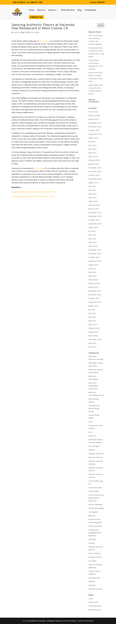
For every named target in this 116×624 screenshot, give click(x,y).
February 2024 (94, 205)
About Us (41, 10)
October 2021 (94, 298)
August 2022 (93, 265)
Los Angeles (93, 512)
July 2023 (92, 231)
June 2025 (92, 145)
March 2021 (93, 324)
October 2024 (94, 175)
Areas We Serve (68, 10)
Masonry (91, 515)
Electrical (91, 436)
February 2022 (94, 283)
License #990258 (97, 2)
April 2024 (92, 197)
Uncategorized (94, 578)
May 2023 (92, 238)
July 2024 (92, 186)
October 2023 (94, 220)
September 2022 (95, 261)
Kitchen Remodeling (96, 508)
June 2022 (92, 272)
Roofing (91, 543)
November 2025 (94, 126)
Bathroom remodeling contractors (93, 386)
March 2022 (93, 280)
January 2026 (93, 119)
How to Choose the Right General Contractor (96, 498)
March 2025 (93, 156)
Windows (92, 585)
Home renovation (95, 487)
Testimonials (90, 10)
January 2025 (93, 164)
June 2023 (92, 235)
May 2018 (92, 343)
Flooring (91, 450)
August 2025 (93, 138)
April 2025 (92, 153)
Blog (80, 10)
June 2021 (92, 313)
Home (31, 10)
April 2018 (92, 347)
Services (52, 10)
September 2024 (95, 179)
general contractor (95, 457)
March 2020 (93, 336)
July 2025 (92, 141)
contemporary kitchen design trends (94, 408)
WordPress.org (94, 610)
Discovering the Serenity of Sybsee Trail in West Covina (33, 196)
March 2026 (93, 112)
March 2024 (93, 201)
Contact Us (36, 17)
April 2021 (92, 321)
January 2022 (93, 287)
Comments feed (94, 606)
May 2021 (92, 317)
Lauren (16, 32)
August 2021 (93, 306)
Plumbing (92, 539)
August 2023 (93, 227)
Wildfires (91, 581)
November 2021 (94, 294)
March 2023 (93, 246)
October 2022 (94, 257)
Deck (90, 421)
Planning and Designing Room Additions (94, 533)
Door (90, 432)
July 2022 (92, 268)
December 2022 (94, 250)
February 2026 (94, 115)
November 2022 (94, 253)
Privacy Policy (70, 621)
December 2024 (94, 168)
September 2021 (95, 302)
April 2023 (92, 242)
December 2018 (94, 339)
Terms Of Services (85, 621)
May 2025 (92, 149)
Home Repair (93, 491)
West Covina (44, 41)
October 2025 (94, 130)
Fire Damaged (93, 446)
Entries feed (93, 602)
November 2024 (94, 171)
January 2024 (93, 209)
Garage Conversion (95, 453)
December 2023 (94, 212)
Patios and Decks (95, 526)
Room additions (94, 553)
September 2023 (95, 224)
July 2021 (92, 309)
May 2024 (92, 194)
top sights (36, 32)
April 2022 (92, 276)
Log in (90, 598)
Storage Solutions (95, 557)
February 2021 (94, 328)
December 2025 (94, 123)
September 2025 (95, 134)
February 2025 (94, 160)
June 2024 (92, 190)
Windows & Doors (95, 589)
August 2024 (93, 182)
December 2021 (94, 291)
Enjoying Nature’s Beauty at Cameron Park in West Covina (34, 192)
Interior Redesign (95, 504)
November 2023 (94, 216)
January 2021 (93, 332)
